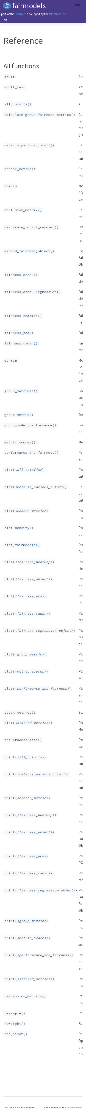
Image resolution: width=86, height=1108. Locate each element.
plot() (24, 470)
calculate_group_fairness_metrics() (39, 115)
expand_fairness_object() (29, 251)
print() (25, 757)
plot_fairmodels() (22, 545)
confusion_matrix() (23, 210)
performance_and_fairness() (31, 452)
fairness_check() (21, 275)
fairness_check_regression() (32, 292)
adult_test (14, 87)
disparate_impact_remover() (31, 227)
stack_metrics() (20, 712)
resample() (14, 1013)
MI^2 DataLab (57, 14)
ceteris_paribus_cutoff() (29, 145)
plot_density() (18, 528)
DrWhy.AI (20, 14)
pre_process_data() (23, 740)
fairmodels (29, 5)
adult (9, 77)
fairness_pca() (18, 333)
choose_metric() (20, 169)
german (10, 360)
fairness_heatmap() (23, 316)
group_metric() (18, 415)
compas (10, 186)
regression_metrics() (25, 996)
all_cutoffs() (17, 104)
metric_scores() (20, 442)
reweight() (14, 1024)
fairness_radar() (21, 343)
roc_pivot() (15, 1034)
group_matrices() (21, 391)
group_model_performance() (30, 425)
